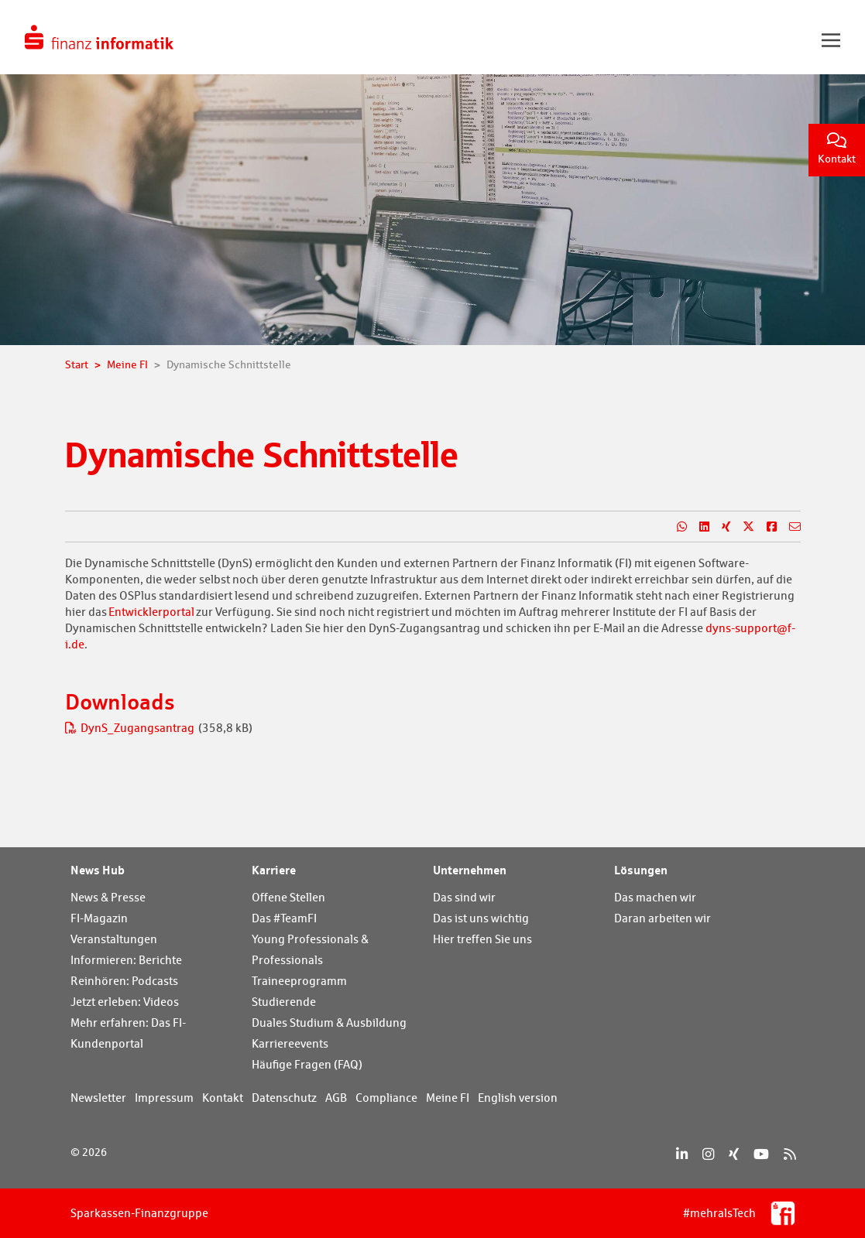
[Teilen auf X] (742, 526)
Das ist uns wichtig (481, 918)
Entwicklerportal (151, 611)
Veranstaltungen (113, 939)
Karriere (274, 870)
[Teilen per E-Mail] (789, 526)
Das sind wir (464, 897)
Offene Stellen (288, 897)
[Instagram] (708, 1154)
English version (518, 1097)
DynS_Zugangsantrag (131, 727)
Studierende (284, 1001)
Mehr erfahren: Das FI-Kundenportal (128, 1033)
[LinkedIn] (682, 1154)
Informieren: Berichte (126, 959)
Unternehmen (469, 870)
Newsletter (98, 1097)
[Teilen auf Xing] (719, 526)
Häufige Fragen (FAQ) (307, 1064)
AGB (336, 1097)
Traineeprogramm (299, 980)
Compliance (386, 1097)
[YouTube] (761, 1154)
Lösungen (641, 870)
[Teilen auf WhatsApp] (675, 526)
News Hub (97, 870)
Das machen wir (655, 897)
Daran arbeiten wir (662, 918)
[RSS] (789, 1154)
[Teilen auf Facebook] (765, 526)
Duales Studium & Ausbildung (329, 1022)
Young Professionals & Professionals (310, 949)
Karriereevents (290, 1043)
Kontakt (837, 149)
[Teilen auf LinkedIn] (698, 526)
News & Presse (108, 897)
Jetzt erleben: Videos (124, 1001)
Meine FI (447, 1097)
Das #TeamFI (284, 918)
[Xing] (734, 1154)
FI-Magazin (99, 918)
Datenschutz (284, 1097)
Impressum (164, 1097)
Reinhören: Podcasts (124, 980)
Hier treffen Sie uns (482, 939)
